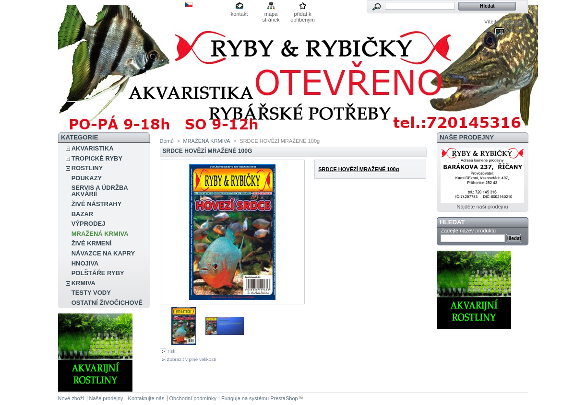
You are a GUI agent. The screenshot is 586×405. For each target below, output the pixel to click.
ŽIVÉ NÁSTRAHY (97, 204)
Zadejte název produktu (468, 230)
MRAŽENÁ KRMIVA (100, 233)
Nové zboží (71, 398)
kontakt (239, 14)
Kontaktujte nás (146, 398)
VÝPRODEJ (89, 223)
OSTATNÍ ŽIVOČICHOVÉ (107, 302)
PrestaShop (284, 398)
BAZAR (83, 214)
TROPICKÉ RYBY (97, 158)
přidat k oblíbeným (302, 14)
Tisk (171, 351)
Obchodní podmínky (192, 398)
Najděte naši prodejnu (482, 206)
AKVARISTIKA (93, 148)
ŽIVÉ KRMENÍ (92, 243)
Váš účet (515, 30)
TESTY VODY (91, 292)
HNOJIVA (85, 263)
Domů (167, 141)
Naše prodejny (467, 137)
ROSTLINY (87, 168)
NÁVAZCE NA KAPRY (103, 253)
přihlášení (513, 21)
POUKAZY (87, 178)
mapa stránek (271, 14)
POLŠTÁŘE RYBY (98, 273)
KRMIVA (84, 283)
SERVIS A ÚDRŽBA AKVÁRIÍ (100, 190)
